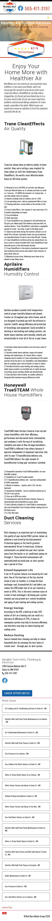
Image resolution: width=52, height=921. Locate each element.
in (25, 708)
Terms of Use (7, 907)
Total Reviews (26, 52)
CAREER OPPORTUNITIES (17, 693)
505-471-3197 (37, 8)
